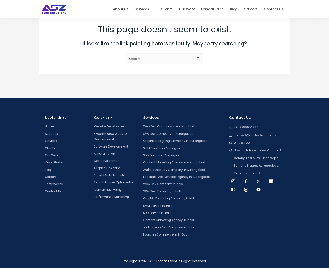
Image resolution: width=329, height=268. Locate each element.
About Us (120, 9)
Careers (250, 9)
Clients (167, 9)
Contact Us (273, 9)
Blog (234, 9)
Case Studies (212, 9)
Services (144, 9)
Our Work (187, 9)
